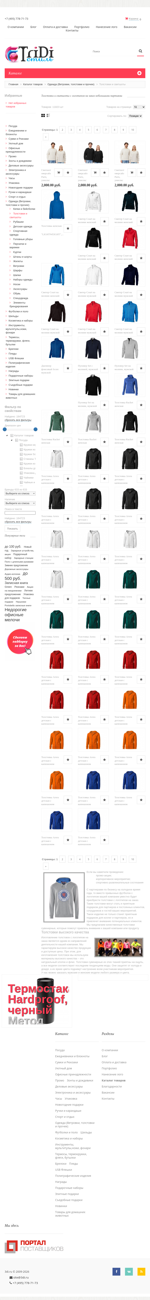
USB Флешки (16, 357)
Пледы (13, 353)
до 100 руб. (13, 546)
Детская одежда (22, 226)
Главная (13, 83)
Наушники (21, 601)
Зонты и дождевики (20, 160)
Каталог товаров (33, 83)
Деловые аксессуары (21, 165)
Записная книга (16, 582)
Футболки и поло (18, 311)
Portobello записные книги (18, 605)
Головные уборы (23, 239)
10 (132, 129)
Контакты (72, 30)
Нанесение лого (106, 26)
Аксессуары (20, 288)
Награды (14, 370)
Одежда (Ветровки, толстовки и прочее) (70, 83)
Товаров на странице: (119, 106)
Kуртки (17, 251)
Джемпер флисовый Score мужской (50, 369)
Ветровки (18, 265)
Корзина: (134, 18)
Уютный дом (16, 143)
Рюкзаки (19, 586)
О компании (16, 26)
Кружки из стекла (31, 463)
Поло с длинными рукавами (19, 561)
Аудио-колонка (12, 573)
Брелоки (13, 348)
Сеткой (43, 115)
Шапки (17, 274)
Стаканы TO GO (31, 458)
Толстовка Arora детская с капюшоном (50, 479)
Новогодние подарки (21, 187)
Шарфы (17, 270)
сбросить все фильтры (18, 419)
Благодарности (112, 1086)
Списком (48, 115)
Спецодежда (20, 297)
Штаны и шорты (22, 256)
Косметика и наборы (21, 320)
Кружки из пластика (33, 449)
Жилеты (18, 261)
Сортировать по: (117, 115)
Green (8, 586)
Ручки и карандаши (20, 191)
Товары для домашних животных (70, 1213)
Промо (12, 155)
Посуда (13, 125)
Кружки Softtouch (31, 454)
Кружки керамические (34, 444)
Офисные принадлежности (73, 1074)
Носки (16, 283)
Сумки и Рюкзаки (19, 138)
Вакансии (130, 26)
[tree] (20, 459)
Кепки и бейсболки (24, 208)
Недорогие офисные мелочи (16, 614)
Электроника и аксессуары (73, 1092)
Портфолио (81, 26)
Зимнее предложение (16, 565)
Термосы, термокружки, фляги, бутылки (18, 340)
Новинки (14, 389)
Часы (12, 178)
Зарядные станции (23, 557)
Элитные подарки (19, 380)
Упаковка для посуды (34, 473)
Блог (33, 26)
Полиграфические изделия (73, 1175)
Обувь (17, 293)
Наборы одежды (23, 279)
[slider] (5, 429)
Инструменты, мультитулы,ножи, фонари (16, 328)
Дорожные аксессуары (16, 569)
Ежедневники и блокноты (72, 1055)
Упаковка (14, 182)
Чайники (26, 477)
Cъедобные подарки (21, 384)
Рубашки (18, 221)
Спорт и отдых (17, 196)
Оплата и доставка (55, 26)
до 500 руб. (16, 575)
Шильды (13, 315)
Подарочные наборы (21, 375)
